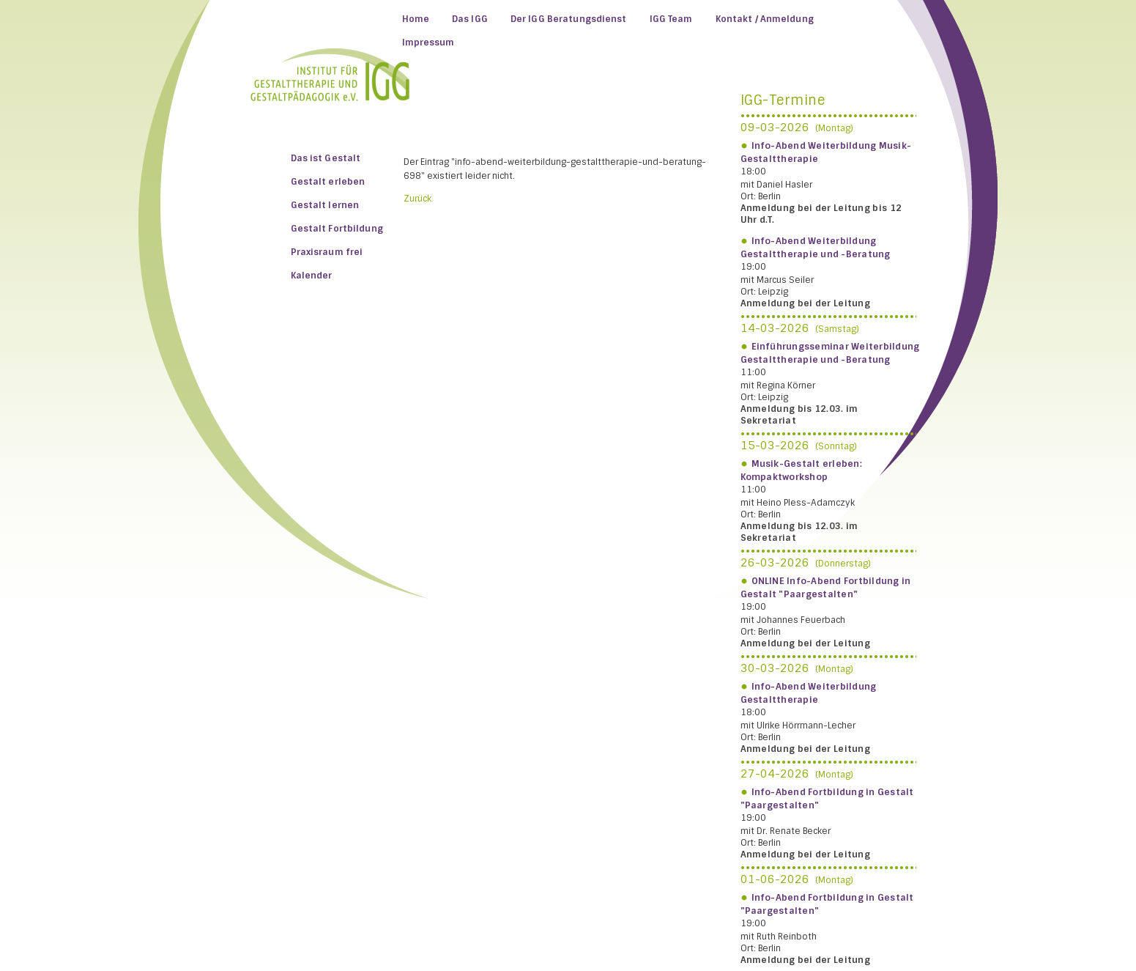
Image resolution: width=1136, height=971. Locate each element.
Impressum (428, 42)
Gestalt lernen (325, 205)
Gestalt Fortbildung (337, 229)
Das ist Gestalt (326, 158)
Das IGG (470, 19)
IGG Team (671, 19)
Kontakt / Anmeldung (765, 19)
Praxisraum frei (327, 252)
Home (415, 19)
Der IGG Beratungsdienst (569, 19)
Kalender (312, 275)
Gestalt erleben (328, 182)
